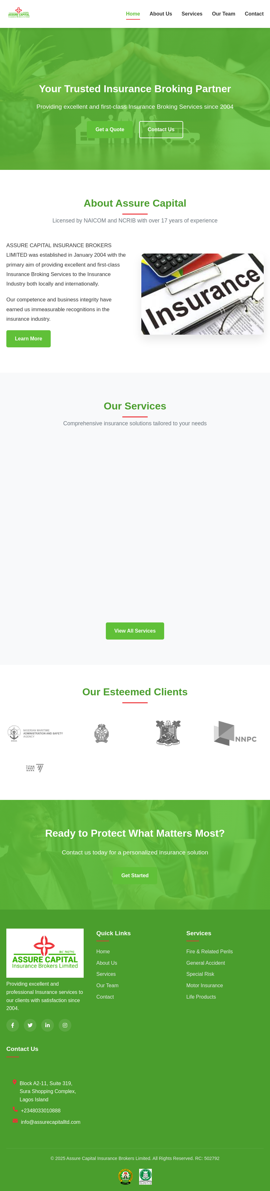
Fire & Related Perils (209, 951)
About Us (161, 13)
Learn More (28, 338)
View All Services (135, 631)
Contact (254, 13)
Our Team (223, 13)
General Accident (205, 963)
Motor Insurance (204, 985)
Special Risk (200, 974)
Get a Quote (109, 129)
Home (133, 13)
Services (192, 13)
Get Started (135, 875)
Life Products (201, 997)
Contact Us (161, 129)
